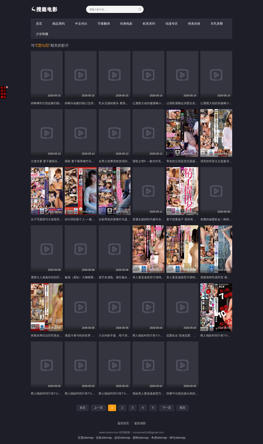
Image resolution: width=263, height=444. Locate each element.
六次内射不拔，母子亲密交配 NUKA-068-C (126, 335)
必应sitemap (122, 437)
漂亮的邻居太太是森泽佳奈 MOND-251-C (226, 161)
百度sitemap (85, 437)
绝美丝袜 (194, 23)
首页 (39, 23)
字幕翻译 (104, 23)
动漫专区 (171, 23)
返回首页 (123, 423)
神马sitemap (177, 437)
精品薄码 (58, 23)
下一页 (166, 407)
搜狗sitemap (141, 437)
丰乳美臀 (217, 23)
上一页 (98, 407)
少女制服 (42, 34)
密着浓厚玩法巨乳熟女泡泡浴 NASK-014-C (58, 335)
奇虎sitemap (159, 437)
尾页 (182, 407)
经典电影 (126, 23)
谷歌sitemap (104, 437)
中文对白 (81, 23)
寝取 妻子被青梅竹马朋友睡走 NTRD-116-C (92, 161)
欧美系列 (149, 23)
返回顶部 (140, 423)
